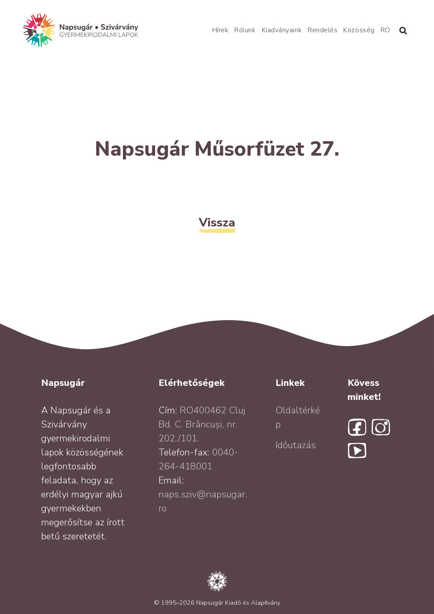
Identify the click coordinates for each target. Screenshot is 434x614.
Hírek (220, 30)
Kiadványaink (282, 30)
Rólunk (245, 30)
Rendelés (322, 30)
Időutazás (295, 445)
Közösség (358, 30)
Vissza (217, 222)
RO (385, 30)
